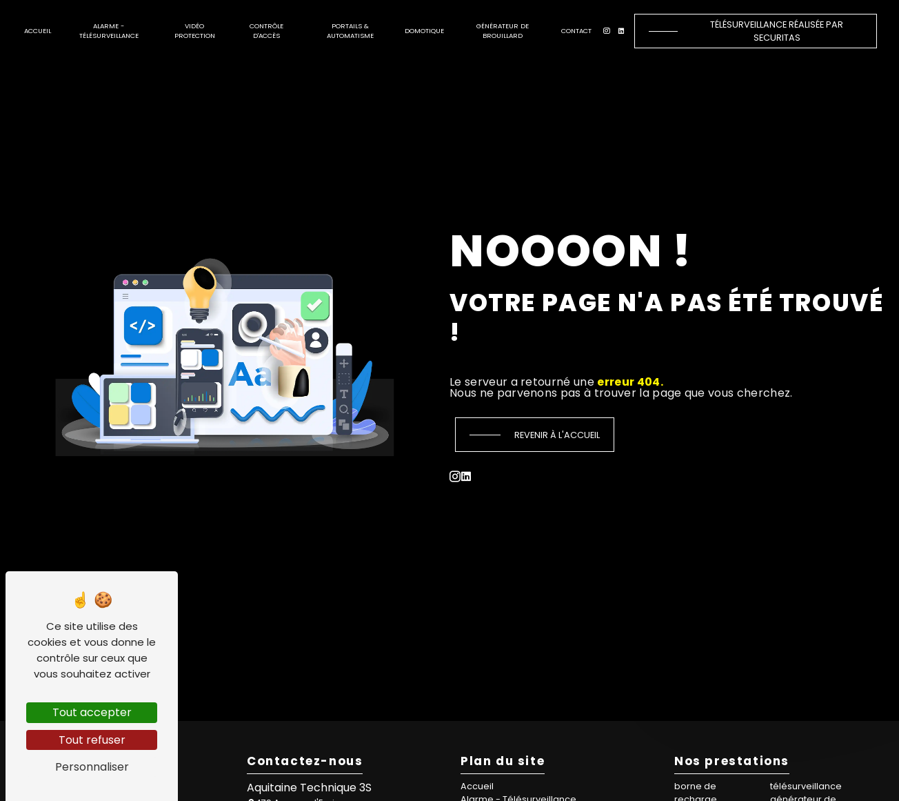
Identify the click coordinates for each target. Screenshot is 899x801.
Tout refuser (92, 740)
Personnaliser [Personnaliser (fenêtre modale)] (92, 767)
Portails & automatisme (350, 30)
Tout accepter (92, 712)
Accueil (37, 30)
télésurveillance (806, 786)
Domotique (424, 30)
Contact (576, 30)
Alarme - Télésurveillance (109, 30)
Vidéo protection (194, 30)
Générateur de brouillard (502, 30)
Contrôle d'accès (266, 30)
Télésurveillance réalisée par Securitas (776, 31)
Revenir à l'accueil (557, 435)
